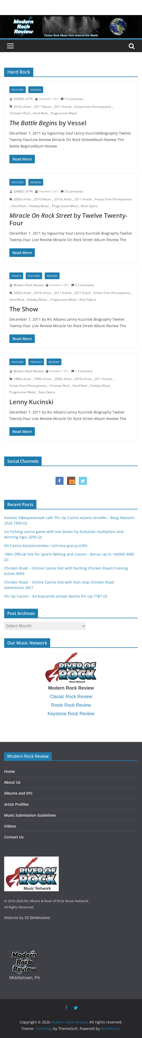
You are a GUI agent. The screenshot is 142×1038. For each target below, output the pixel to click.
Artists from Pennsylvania (92, 106)
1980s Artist (22, 379)
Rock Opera (89, 206)
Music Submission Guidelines (30, 815)
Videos (10, 826)
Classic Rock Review (71, 696)
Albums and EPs (18, 793)
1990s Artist (42, 379)
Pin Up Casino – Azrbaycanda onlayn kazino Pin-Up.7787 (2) (55, 596)
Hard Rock (40, 113)
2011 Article (63, 106)
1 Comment (81, 371)
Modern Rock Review (28, 285)
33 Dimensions (37, 917)
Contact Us (14, 836)
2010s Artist (22, 106)
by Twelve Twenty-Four (68, 219)
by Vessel (47, 122)
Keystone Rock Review (71, 713)
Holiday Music (39, 206)
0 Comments (72, 99)
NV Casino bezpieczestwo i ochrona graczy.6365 (45, 545)
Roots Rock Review (71, 705)
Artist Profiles (16, 804)
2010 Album (42, 199)
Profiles (36, 362)
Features (17, 90)
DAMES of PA (23, 99)
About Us (12, 782)
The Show (23, 309)
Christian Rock (19, 113)
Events (16, 276)
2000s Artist (22, 199)
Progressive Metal (63, 113)
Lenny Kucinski (31, 401)
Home (9, 771)
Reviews (35, 90)
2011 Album (42, 106)
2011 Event (82, 293)
